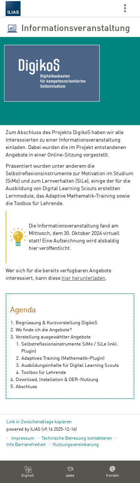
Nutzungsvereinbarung (76, 445)
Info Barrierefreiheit (26, 445)
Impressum (22, 438)
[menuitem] (28, 472)
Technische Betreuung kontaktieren (76, 438)
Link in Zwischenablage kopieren (39, 422)
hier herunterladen (83, 278)
